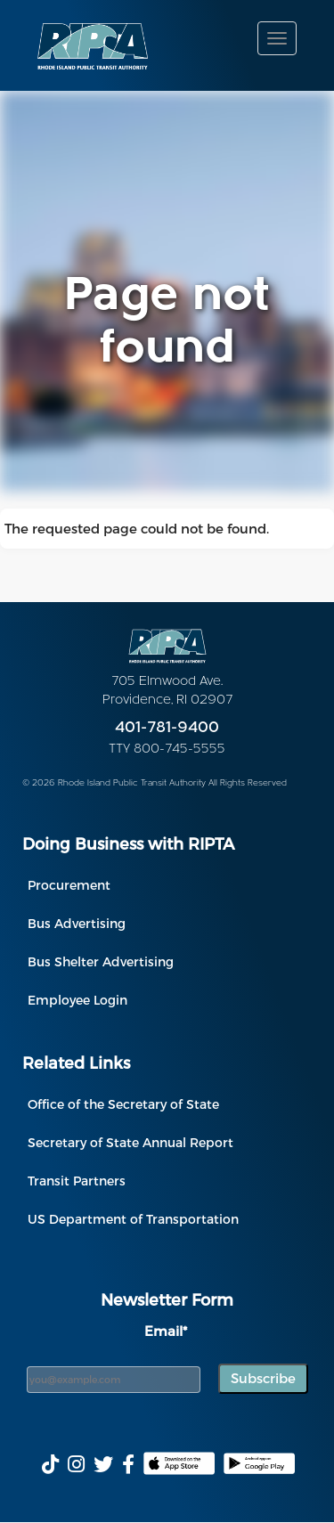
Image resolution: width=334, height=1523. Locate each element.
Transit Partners (77, 1180)
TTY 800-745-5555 (167, 749)
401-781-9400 (167, 728)
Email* (165, 1331)
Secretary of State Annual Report (130, 1142)
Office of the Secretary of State (123, 1104)
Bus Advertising (77, 923)
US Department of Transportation (133, 1218)
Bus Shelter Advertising (101, 961)
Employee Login (77, 999)
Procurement (69, 884)
